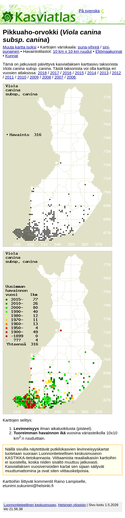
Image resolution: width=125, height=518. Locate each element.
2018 (42, 73)
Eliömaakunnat (108, 51)
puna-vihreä (88, 47)
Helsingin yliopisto (72, 505)
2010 (21, 77)
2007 (58, 77)
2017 (54, 73)
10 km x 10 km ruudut (72, 51)
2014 (91, 73)
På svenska (89, 11)
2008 (46, 77)
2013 (103, 73)
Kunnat (11, 56)
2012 (116, 73)
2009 (34, 77)
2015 (79, 73)
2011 (9, 77)
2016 (66, 73)
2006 (71, 77)
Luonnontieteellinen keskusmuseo (30, 505)
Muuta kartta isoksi (19, 47)
